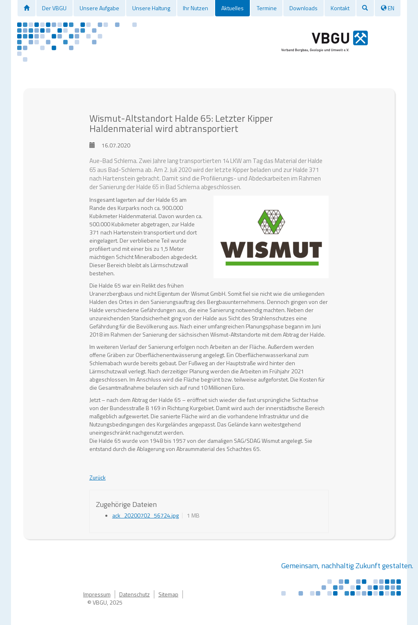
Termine (267, 8)
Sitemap (168, 594)
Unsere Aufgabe (99, 8)
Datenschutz (134, 594)
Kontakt (340, 8)
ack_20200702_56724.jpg (145, 515)
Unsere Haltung (151, 8)
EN (387, 8)
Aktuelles (232, 8)
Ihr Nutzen (195, 8)
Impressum (97, 594)
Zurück (97, 477)
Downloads (303, 8)
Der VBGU (54, 8)
